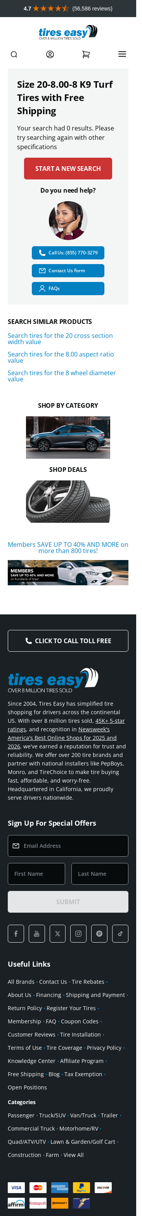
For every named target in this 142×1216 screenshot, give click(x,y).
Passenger (21, 1115)
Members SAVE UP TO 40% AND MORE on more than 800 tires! (68, 547)
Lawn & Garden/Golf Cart (82, 1141)
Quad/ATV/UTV (27, 1141)
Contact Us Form (61, 271)
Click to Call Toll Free (73, 641)
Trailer (109, 1115)
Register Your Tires (71, 1008)
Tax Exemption (83, 1074)
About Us (19, 995)
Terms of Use (25, 1047)
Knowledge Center (31, 1061)
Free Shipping (26, 1074)
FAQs (49, 288)
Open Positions (27, 1087)
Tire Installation (80, 1034)
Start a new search (67, 168)
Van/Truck (83, 1115)
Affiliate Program (82, 1061)
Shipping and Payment (95, 995)
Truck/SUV (52, 1115)
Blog (54, 1074)
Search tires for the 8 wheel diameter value (62, 376)
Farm (52, 1155)
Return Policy (25, 1008)
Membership (24, 1021)
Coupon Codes (80, 1021)
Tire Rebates (88, 981)
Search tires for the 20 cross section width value (60, 338)
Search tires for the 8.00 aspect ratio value (61, 357)
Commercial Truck (31, 1128)
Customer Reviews (31, 1034)
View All (74, 1155)
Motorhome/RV (78, 1128)
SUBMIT (68, 902)
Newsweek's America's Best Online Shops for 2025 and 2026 (62, 737)
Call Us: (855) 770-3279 (68, 253)
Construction (24, 1155)
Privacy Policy (104, 1047)
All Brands (21, 981)
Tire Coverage (64, 1047)
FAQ (51, 1021)
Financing (48, 995)
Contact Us (53, 981)
